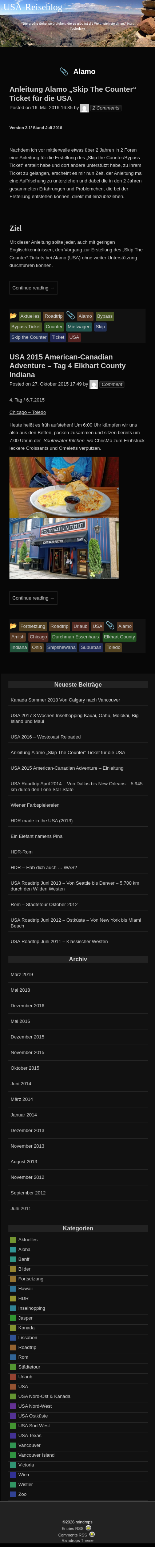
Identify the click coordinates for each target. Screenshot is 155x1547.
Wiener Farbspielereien (35, 805)
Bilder (24, 1268)
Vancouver (29, 1445)
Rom (23, 1356)
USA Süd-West (33, 1425)
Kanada (26, 1327)
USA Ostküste (33, 1415)
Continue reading (33, 288)
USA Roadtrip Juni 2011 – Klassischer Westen (59, 941)
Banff (23, 1259)
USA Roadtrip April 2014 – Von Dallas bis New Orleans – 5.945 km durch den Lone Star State (77, 786)
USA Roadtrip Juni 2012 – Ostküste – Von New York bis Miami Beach (76, 923)
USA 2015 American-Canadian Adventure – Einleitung (67, 768)
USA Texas (29, 1435)
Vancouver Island (36, 1454)
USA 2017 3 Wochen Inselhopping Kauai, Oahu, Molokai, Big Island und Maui (75, 718)
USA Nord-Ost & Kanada (44, 1396)
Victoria (26, 1464)
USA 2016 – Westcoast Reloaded (46, 737)
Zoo (22, 1494)
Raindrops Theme (77, 1540)
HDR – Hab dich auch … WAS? (44, 867)
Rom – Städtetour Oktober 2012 (44, 904)
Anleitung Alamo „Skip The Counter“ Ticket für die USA (68, 752)
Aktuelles (27, 1239)
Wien (23, 1474)
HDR (23, 1298)
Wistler (25, 1484)
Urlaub (25, 1376)
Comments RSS (72, 1535)
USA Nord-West (35, 1405)
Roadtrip (27, 1347)
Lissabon (27, 1337)
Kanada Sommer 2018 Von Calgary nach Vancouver (65, 700)
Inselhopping (31, 1308)
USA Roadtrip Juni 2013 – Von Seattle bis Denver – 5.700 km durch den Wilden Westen (75, 886)
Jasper (25, 1317)
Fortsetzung (30, 1278)
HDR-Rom (21, 852)
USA (23, 1386)
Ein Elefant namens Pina (36, 836)
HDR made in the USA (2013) (42, 820)
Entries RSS (72, 1528)
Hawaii (25, 1288)
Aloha (24, 1249)
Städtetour (29, 1366)
